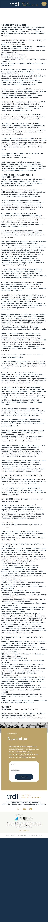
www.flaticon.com (31, 709)
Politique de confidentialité (31, 835)
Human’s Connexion (17, 44)
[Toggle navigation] (44, 4)
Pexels (18, 714)
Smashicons (18, 709)
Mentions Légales (12, 835)
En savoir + (24, 831)
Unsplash (11, 714)
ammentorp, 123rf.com (36, 718)
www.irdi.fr (30, 31)
